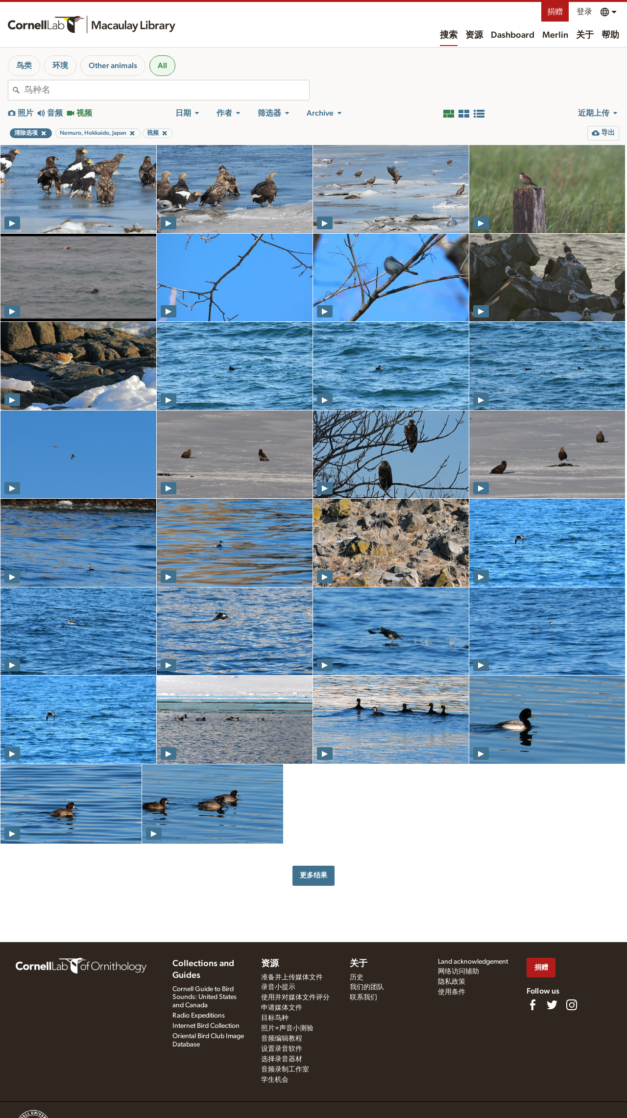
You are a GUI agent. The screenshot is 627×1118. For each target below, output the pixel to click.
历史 (356, 977)
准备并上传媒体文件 (292, 977)
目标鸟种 (275, 1018)
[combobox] (166, 90)
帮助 (610, 35)
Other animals (113, 66)
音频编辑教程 (281, 1038)
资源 (474, 35)
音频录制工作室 (285, 1069)
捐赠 (555, 12)
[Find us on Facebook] (532, 1005)
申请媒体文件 (281, 1007)
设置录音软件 (281, 1048)
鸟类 (24, 66)
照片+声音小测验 (287, 1028)
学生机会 (275, 1079)
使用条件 (451, 992)
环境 (60, 66)
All (162, 66)
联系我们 (363, 997)
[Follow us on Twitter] (552, 1005)
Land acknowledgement (473, 961)
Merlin (555, 35)
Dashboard (512, 35)
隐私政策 (451, 981)
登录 (584, 12)
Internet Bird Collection (206, 1025)
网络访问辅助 (458, 971)
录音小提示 (278, 987)
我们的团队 (367, 987)
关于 (585, 35)
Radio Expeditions (198, 1015)
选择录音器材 (281, 1059)
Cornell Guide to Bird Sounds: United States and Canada (204, 997)
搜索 (449, 35)
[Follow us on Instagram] (572, 1005)
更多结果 (313, 875)
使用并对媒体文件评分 (295, 997)
